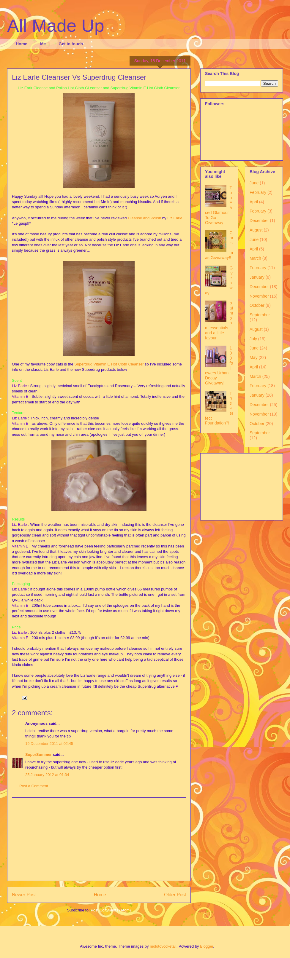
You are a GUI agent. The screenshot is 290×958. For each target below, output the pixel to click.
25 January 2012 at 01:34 (47, 774)
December (259, 220)
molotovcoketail (163, 946)
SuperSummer (38, 754)
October (257, 305)
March (255, 258)
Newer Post (24, 894)
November (259, 296)
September (260, 314)
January (257, 277)
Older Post (175, 894)
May (253, 357)
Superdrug (83, 364)
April (254, 201)
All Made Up (55, 26)
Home (21, 43)
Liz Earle (174, 218)
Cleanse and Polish (144, 218)
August (256, 230)
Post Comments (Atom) (111, 910)
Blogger (206, 946)
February (258, 192)
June (254, 183)
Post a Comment (33, 786)
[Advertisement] (99, 839)
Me (43, 43)
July (253, 338)
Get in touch (71, 43)
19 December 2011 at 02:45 (49, 743)
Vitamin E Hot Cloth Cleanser (119, 364)
